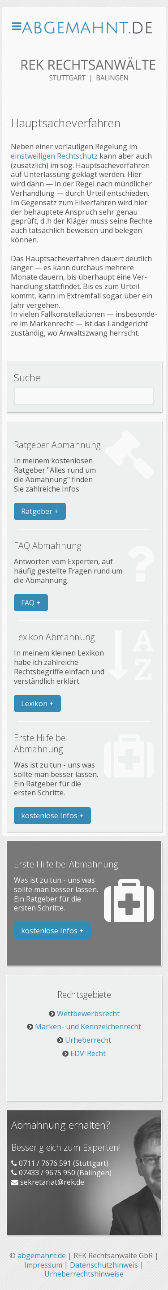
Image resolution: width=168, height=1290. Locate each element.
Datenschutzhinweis (104, 1265)
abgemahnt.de (41, 1255)
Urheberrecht (88, 1040)
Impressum (43, 1265)
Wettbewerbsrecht (88, 1013)
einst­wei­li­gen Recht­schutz (54, 156)
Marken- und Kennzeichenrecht (88, 1026)
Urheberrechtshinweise (84, 1274)
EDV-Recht (88, 1053)
